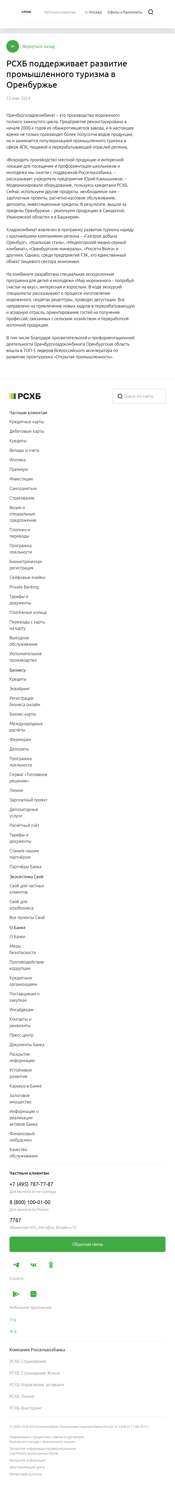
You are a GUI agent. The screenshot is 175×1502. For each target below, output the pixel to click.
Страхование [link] (22, 498)
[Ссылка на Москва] (95, 11)
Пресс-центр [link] (22, 1035)
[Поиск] (151, 12)
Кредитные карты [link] (27, 421)
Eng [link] (13, 1319)
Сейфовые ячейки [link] (27, 577)
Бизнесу (18, 670)
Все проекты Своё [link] (27, 917)
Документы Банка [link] (27, 1044)
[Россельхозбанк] (26, 12)
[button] (38, 46)
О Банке (18, 927)
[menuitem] (59, 12)
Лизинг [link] (16, 790)
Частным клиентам (28, 412)
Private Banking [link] (24, 587)
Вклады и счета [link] (24, 450)
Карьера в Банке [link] (26, 1086)
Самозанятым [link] (23, 488)
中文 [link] (13, 1332)
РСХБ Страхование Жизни (35, 1373)
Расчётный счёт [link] (24, 825)
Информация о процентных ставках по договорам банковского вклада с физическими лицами (47, 1439)
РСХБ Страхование (28, 1361)
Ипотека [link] (18, 459)
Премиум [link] (19, 469)
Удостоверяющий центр (27, 1467)
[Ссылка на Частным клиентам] (59, 11)
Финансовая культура (25, 1474)
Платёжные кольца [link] (28, 612)
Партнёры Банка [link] (25, 866)
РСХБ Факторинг (26, 1408)
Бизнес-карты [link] (23, 714)
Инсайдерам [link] (22, 1009)
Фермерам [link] (20, 739)
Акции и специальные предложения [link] (23, 514)
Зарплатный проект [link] (29, 799)
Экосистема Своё (27, 876)
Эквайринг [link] (20, 688)
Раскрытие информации (27, 1460)
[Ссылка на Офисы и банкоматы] (124, 11)
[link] (87, 1244)
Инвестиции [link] (21, 478)
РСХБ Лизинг (22, 1396)
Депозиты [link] (19, 749)
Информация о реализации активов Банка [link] (24, 1117)
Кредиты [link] (18, 440)
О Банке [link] (17, 936)
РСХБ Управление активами (37, 1384)
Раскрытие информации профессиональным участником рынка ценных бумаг (43, 1451)
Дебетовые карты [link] (27, 431)
